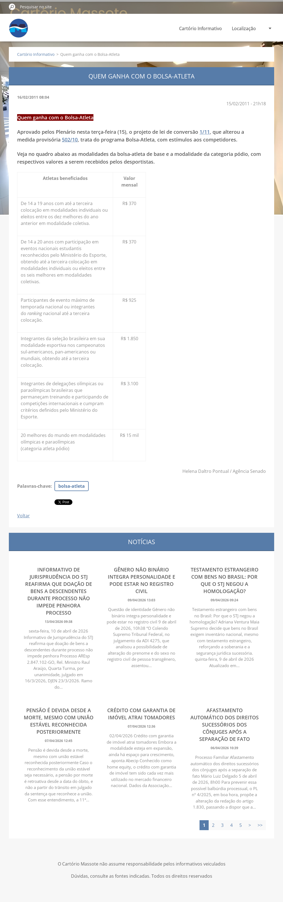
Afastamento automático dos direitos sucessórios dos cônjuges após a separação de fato (224, 724)
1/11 (205, 132)
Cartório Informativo (200, 28)
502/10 (70, 139)
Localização (244, 28)
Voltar (23, 516)
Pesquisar (12, 7)
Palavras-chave (34, 486)
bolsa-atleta (71, 486)
